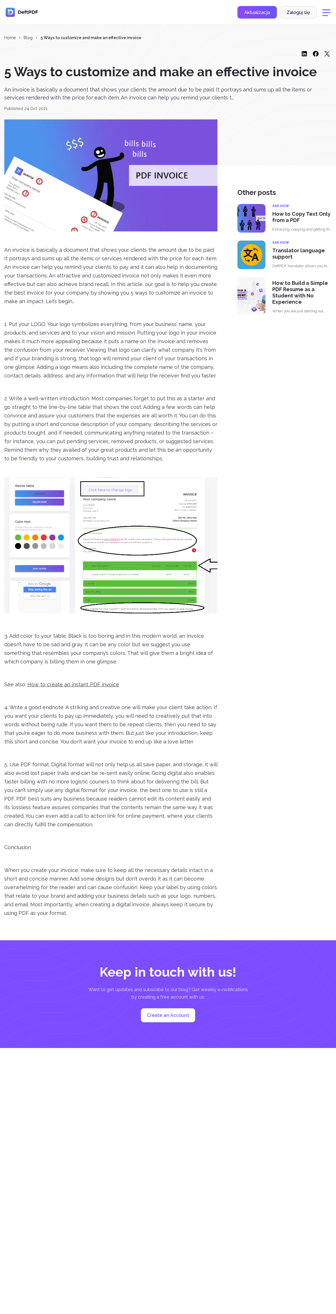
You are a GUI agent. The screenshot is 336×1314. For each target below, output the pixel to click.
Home (10, 37)
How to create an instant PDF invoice (73, 684)
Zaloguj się (298, 12)
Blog (28, 37)
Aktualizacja (257, 12)
